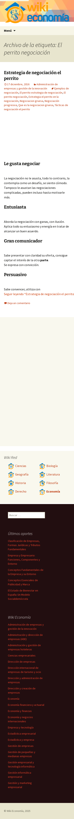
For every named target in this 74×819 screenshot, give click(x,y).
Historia (17, 483)
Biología (48, 466)
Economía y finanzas (20, 711)
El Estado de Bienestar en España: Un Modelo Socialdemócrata (23, 595)
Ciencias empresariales (22, 655)
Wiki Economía (15, 811)
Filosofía (48, 483)
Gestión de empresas (21, 746)
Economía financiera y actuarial (26, 705)
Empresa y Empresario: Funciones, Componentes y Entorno (24, 559)
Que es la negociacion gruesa (35, 105)
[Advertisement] (48, 139)
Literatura (49, 474)
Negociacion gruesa (31, 101)
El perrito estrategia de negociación (41, 92)
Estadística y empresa (21, 740)
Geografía (18, 474)
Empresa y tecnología (21, 727)
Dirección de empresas (21, 661)
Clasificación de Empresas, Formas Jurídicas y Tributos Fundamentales (24, 545)
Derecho (17, 491)
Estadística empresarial (22, 733)
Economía (49, 491)
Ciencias (17, 466)
